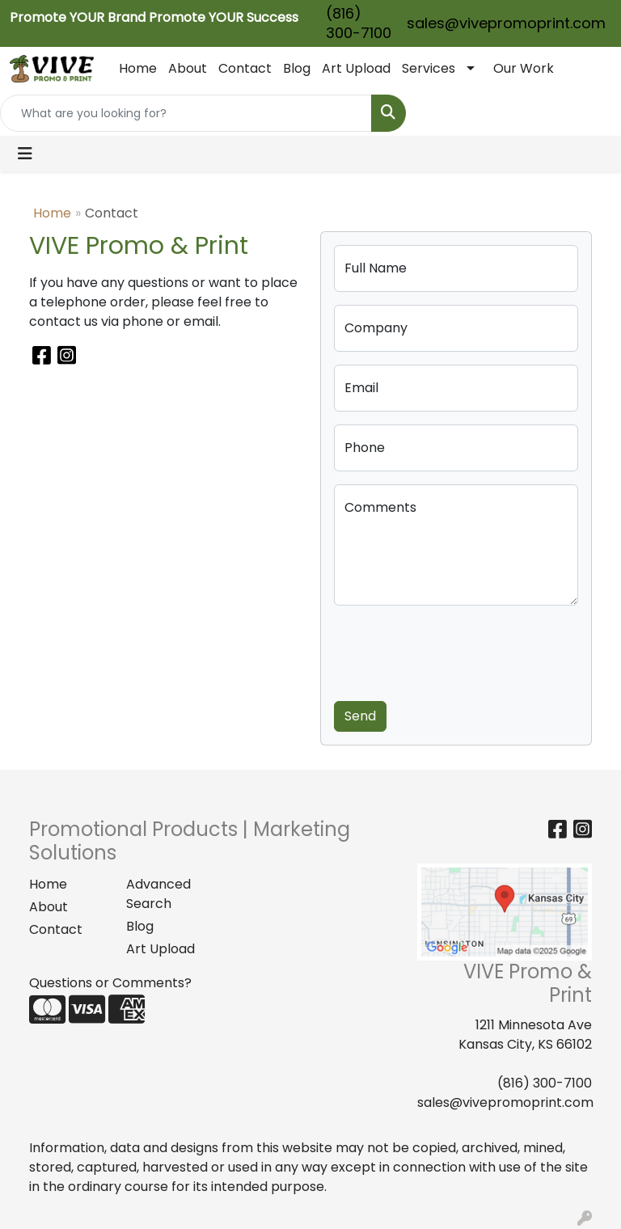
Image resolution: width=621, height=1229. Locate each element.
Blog (296, 68)
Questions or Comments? (110, 982)
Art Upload (356, 68)
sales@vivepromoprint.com (506, 23)
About (187, 68)
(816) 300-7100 (358, 23)
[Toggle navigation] (25, 153)
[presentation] (457, 650)
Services (428, 68)
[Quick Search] (186, 113)
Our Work (523, 68)
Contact (245, 68)
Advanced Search (158, 894)
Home (138, 68)
